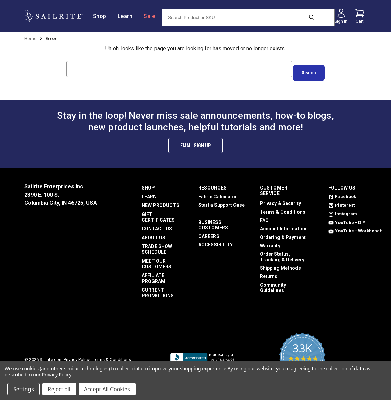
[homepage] (53, 16)
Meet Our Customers (156, 260)
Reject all (59, 389)
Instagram (342, 210)
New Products (160, 201)
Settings (23, 389)
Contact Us (157, 225)
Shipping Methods (280, 264)
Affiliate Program (153, 274)
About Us (153, 234)
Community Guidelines (273, 284)
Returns (268, 272)
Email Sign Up (195, 142)
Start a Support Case (221, 201)
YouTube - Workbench (355, 227)
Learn (149, 193)
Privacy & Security (280, 199)
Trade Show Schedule (157, 245)
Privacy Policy (77, 355)
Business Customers (213, 221)
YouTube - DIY (346, 218)
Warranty (270, 242)
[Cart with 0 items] (360, 16)
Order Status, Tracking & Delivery (282, 253)
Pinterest (341, 201)
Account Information (283, 225)
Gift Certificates (158, 213)
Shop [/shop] (102, 16)
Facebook (342, 192)
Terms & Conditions (282, 208)
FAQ (264, 216)
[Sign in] (341, 16)
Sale (149, 16)
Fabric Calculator (217, 193)
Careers (208, 232)
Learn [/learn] (128, 16)
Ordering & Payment (283, 233)
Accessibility (215, 241)
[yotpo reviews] (302, 356)
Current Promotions (158, 289)
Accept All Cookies (107, 389)
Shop (148, 184)
